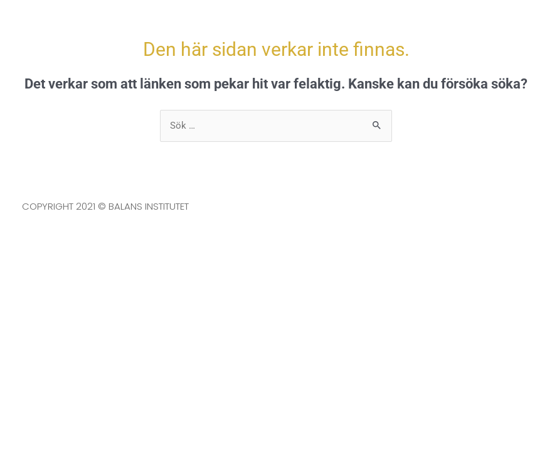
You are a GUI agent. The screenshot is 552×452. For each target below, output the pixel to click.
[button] (498, 28)
